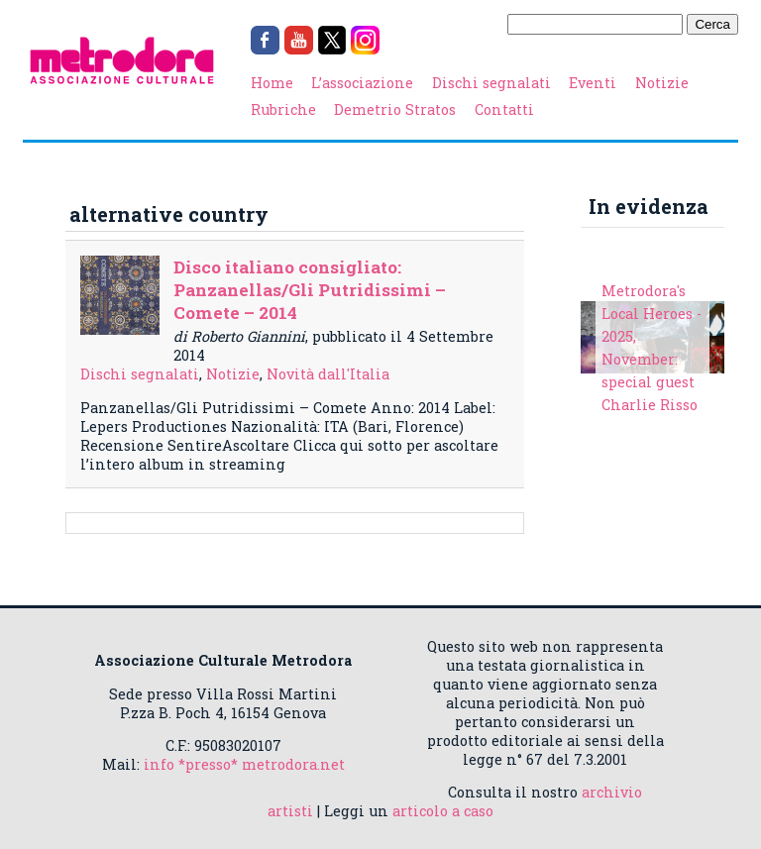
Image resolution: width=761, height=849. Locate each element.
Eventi (592, 82)
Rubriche (283, 109)
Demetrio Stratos (395, 109)
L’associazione (362, 82)
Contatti (504, 109)
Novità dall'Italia (328, 374)
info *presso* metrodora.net (244, 764)
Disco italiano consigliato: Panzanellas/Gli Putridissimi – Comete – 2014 (309, 290)
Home (272, 82)
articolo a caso (442, 810)
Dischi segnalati (491, 82)
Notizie (662, 82)
